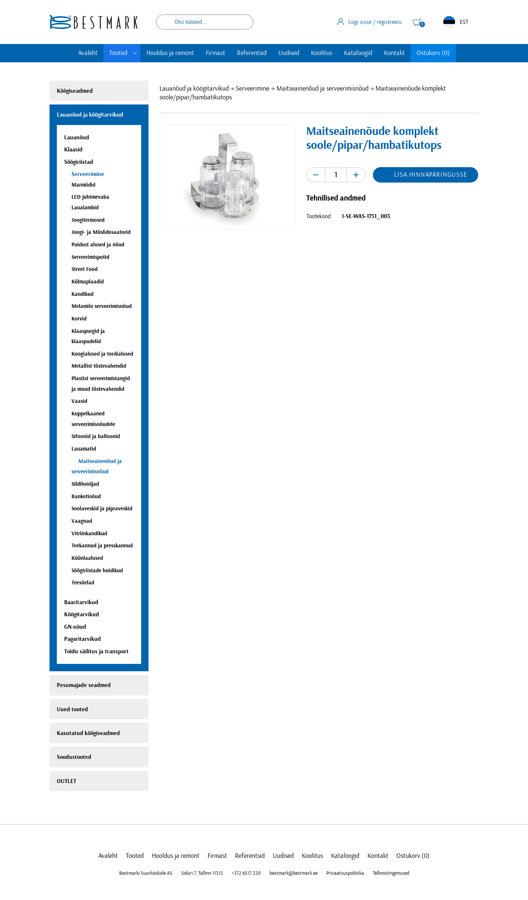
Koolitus (321, 53)
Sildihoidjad (85, 484)
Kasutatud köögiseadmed (88, 733)
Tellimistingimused (391, 873)
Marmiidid (83, 185)
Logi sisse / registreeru (369, 21)
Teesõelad (83, 582)
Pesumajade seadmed (84, 685)
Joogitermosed (88, 220)
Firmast (215, 53)
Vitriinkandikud (89, 533)
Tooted (118, 53)
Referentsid (252, 53)
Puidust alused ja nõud (98, 244)
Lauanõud (76, 137)
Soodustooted (74, 757)
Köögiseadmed (75, 91)
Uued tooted (72, 709)
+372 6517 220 (246, 873)
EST (455, 22)
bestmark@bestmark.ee (294, 873)
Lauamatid (84, 449)
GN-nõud (75, 627)
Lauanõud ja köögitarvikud (194, 88)
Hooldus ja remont (170, 53)
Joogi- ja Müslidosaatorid (101, 232)
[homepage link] (94, 22)
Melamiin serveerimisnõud (102, 306)
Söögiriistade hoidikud (97, 570)
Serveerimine (252, 88)
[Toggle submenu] (135, 53)
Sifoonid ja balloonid (96, 436)
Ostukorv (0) (433, 53)
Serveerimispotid (90, 257)
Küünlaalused (87, 558)
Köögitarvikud (81, 614)
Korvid (79, 319)
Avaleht (88, 53)
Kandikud (83, 294)
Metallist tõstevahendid (99, 366)
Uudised (288, 53)
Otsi (242, 22)
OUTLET (66, 781)
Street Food (85, 269)
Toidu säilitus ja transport (96, 651)
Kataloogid (358, 53)
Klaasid (73, 150)
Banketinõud (86, 496)
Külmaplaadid (88, 281)
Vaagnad (82, 521)
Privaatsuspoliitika (345, 873)
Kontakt (394, 53)
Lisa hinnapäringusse (430, 175)
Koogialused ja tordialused (102, 354)
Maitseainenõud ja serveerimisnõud (322, 88)
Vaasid (79, 401)
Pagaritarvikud (82, 639)
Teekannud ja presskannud (102, 545)
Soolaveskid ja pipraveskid (102, 508)
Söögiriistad (78, 162)
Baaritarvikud (81, 602)
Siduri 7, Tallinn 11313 (202, 873)
